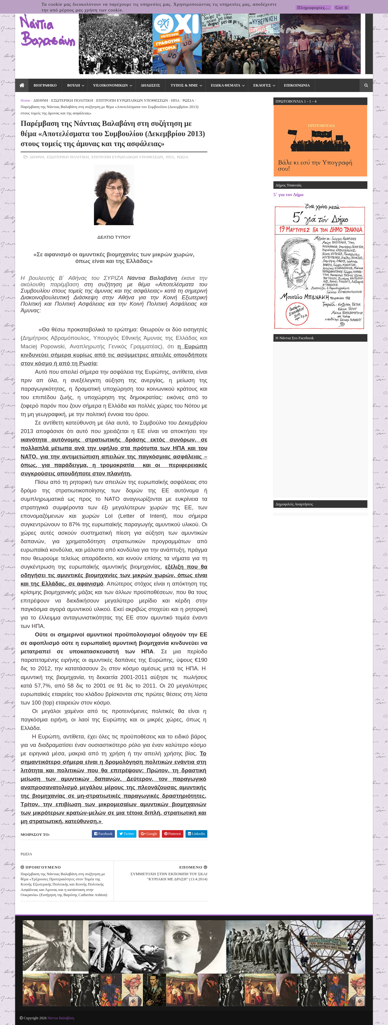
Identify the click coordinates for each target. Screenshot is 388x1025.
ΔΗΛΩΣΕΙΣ (150, 85)
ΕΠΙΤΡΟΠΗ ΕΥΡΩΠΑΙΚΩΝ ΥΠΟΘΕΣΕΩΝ (132, 100)
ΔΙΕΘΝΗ (40, 100)
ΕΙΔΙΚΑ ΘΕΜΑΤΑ (225, 85)
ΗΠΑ (175, 100)
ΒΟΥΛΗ (73, 85)
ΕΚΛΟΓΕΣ (262, 85)
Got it (342, 7)
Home (25, 100)
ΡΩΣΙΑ (188, 100)
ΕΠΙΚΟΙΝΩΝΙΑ (297, 85)
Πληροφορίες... (313, 7)
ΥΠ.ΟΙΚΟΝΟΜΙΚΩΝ (110, 85)
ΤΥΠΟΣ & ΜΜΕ (184, 85)
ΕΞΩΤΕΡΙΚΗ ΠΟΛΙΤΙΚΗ (72, 100)
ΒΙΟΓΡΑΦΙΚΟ (45, 85)
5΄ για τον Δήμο (288, 194)
